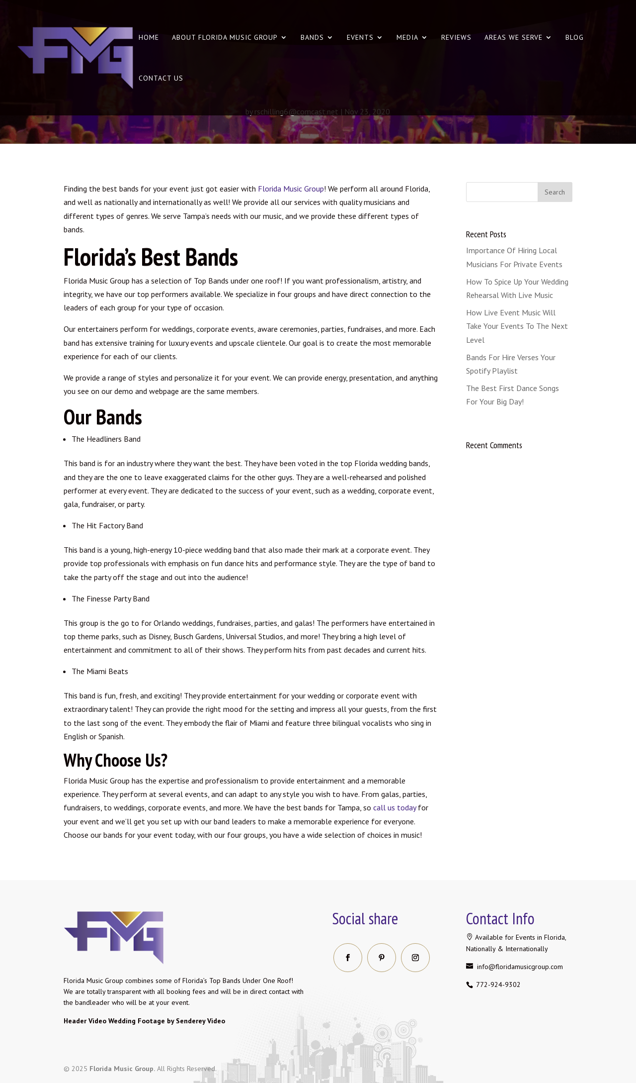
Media (407, 38)
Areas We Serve (513, 38)
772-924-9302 (497, 984)
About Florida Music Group (225, 38)
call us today (394, 807)
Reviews (456, 38)
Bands (312, 38)
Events (360, 38)
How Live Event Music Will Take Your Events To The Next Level (517, 325)
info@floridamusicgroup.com (519, 966)
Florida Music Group (291, 189)
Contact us (161, 79)
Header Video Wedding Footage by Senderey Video (144, 1020)
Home (149, 38)
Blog (574, 38)
